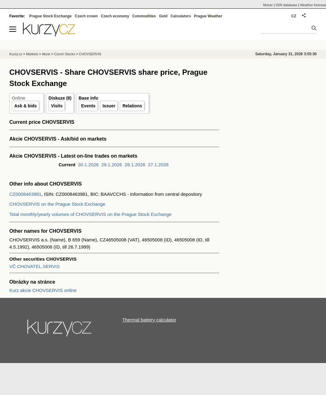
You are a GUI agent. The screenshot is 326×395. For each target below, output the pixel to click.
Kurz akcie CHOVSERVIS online (42, 290)
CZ (293, 16)
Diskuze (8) (59, 98)
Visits (56, 105)
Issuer (108, 105)
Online (18, 98)
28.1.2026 (135, 164)
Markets (32, 54)
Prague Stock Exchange (50, 16)
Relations (132, 105)
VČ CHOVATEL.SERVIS (34, 266)
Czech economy (115, 16)
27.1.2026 (158, 164)
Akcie (46, 54)
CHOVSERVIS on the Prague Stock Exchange (57, 204)
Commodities (144, 16)
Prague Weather (208, 16)
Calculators (180, 16)
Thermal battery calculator (149, 319)
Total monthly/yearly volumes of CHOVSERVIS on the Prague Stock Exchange (90, 214)
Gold (163, 16)
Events (88, 105)
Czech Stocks (64, 54)
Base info (88, 98)
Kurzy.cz (15, 54)
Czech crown (86, 16)
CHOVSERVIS (90, 54)
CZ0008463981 (25, 194)
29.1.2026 (111, 164)
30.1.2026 (88, 164)
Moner (268, 5)
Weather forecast (313, 5)
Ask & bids (25, 105)
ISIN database (286, 5)
